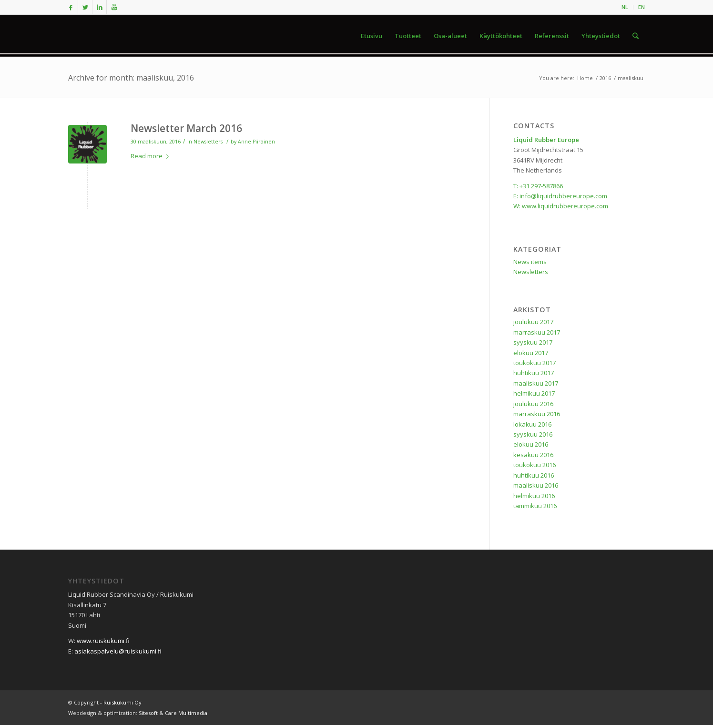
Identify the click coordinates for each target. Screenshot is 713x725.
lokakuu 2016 (532, 424)
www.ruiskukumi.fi (103, 640)
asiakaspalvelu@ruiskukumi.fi (118, 651)
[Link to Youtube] (114, 7)
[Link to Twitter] (85, 7)
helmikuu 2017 (534, 393)
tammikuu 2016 (535, 505)
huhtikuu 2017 (533, 372)
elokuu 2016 (530, 444)
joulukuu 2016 (533, 403)
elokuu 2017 (530, 352)
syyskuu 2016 (532, 434)
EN (641, 6)
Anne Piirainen (256, 141)
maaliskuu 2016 (535, 485)
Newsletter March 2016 (186, 128)
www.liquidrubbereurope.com (565, 206)
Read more (152, 156)
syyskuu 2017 (532, 342)
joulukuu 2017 (533, 321)
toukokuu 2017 (534, 362)
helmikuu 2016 (534, 495)
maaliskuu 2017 (535, 383)
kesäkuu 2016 (533, 454)
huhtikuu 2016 (533, 475)
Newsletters (208, 141)
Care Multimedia (186, 712)
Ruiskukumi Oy (122, 702)
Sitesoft (148, 712)
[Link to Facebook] (71, 7)
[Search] (635, 36)
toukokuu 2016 (534, 464)
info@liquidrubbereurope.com (563, 196)
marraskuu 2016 (536, 413)
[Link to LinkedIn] (99, 7)
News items (530, 261)
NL (624, 6)
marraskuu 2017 (536, 332)
